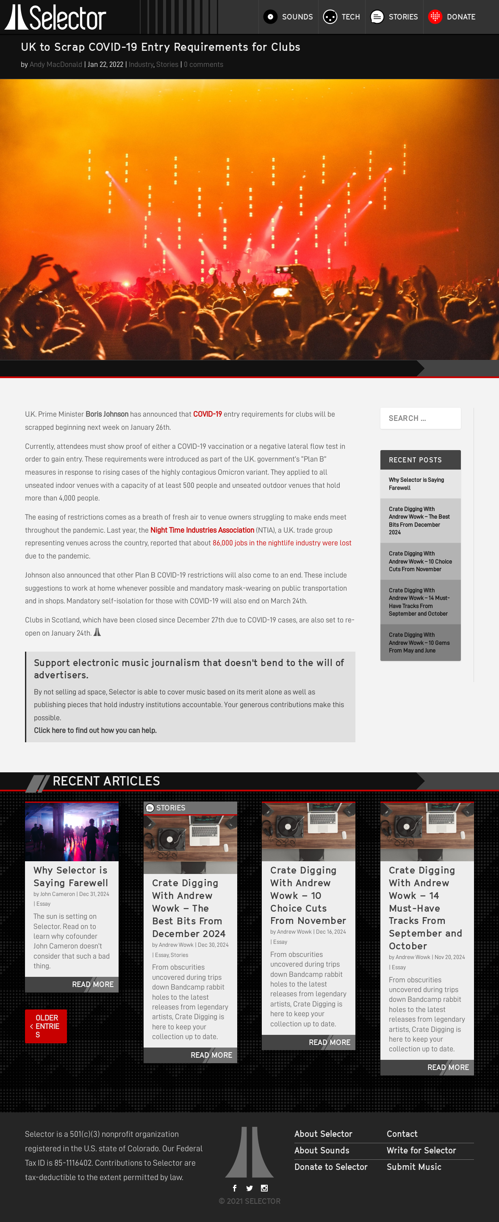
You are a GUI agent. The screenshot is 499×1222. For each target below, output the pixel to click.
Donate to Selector (331, 1167)
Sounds (297, 17)
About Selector (323, 1134)
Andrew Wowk (176, 945)
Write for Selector (421, 1150)
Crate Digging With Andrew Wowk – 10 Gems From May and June (419, 642)
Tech (351, 17)
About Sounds (321, 1150)
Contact (402, 1134)
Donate (461, 17)
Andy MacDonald (56, 64)
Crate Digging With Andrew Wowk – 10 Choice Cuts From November (420, 561)
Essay (43, 904)
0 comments (203, 64)
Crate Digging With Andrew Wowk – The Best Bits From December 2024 (189, 908)
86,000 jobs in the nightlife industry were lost (282, 543)
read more (93, 984)
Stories (403, 17)
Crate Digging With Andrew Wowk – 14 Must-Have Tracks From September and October (426, 907)
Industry (141, 64)
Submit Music (414, 1167)
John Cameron (57, 894)
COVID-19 (207, 414)
